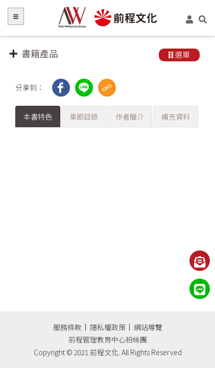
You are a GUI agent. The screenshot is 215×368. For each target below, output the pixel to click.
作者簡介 (129, 116)
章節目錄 (83, 116)
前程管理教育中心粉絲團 (107, 339)
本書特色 (37, 116)
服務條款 (67, 327)
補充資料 (175, 116)
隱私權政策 (108, 327)
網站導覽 (148, 327)
